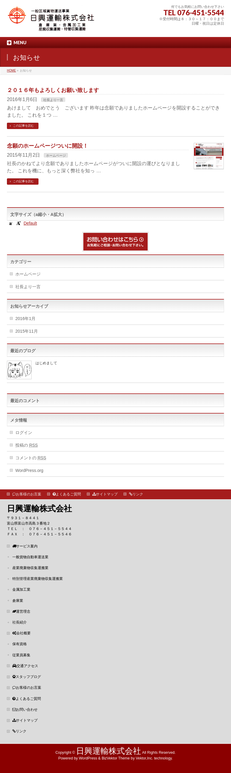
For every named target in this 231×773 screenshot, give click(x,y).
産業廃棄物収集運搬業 (30, 568)
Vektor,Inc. (144, 758)
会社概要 (21, 633)
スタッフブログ (26, 677)
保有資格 (19, 644)
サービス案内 (25, 546)
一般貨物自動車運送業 (30, 557)
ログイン (23, 432)
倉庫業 (17, 601)
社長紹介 (19, 622)
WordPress (88, 758)
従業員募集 (21, 655)
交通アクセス (25, 666)
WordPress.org (29, 470)
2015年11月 (26, 331)
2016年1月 (25, 318)
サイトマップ (105, 494)
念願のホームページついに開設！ (47, 146)
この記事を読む (23, 125)
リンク (136, 494)
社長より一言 (53, 100)
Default (30, 223)
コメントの (30, 457)
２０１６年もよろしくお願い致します (53, 90)
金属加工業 (21, 589)
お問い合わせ (25, 709)
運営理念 (21, 611)
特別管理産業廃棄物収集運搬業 (37, 579)
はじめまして (46, 363)
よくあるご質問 (67, 494)
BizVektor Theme (116, 758)
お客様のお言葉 (26, 494)
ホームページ (56, 155)
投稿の (26, 445)
